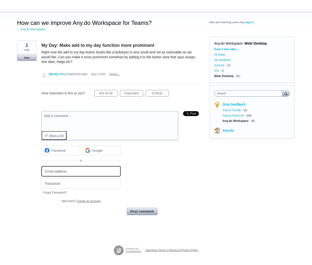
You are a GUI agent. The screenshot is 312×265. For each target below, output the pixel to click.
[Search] (286, 93)
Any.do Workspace (228, 43)
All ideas (219, 54)
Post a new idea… (226, 49)
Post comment (142, 211)
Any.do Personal (234, 115)
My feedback (222, 60)
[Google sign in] (101, 150)
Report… (114, 74)
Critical (160, 94)
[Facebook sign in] (60, 150)
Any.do (228, 130)
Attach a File (56, 135)
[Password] (81, 183)
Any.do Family (232, 110)
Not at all (108, 94)
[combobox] (249, 93)
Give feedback (234, 104)
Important (133, 94)
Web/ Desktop (255, 43)
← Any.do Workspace (31, 29)
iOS (216, 70)
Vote (26, 57)
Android (219, 65)
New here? (81, 201)
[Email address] (81, 171)
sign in (249, 22)
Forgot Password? (55, 192)
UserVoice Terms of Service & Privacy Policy (172, 250)
